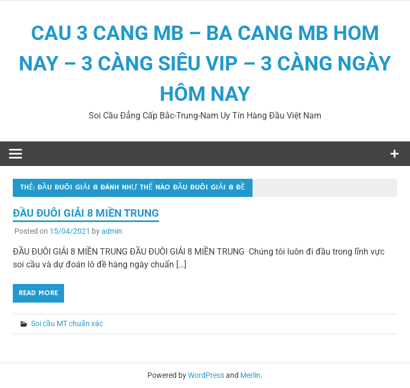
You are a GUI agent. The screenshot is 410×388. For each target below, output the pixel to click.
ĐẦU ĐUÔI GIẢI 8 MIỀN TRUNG (86, 213)
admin (111, 231)
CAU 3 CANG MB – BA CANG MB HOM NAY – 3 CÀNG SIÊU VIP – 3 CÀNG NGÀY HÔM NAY (205, 63)
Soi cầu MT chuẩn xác (67, 323)
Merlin (250, 375)
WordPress (206, 375)
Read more (38, 293)
